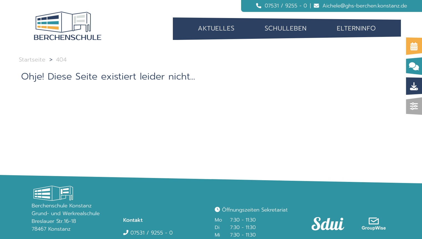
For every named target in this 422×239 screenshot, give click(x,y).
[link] (325, 218)
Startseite (32, 59)
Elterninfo (356, 28)
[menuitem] (216, 28)
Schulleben (286, 28)
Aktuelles (216, 28)
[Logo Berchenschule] (67, 26)
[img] (414, 106)
